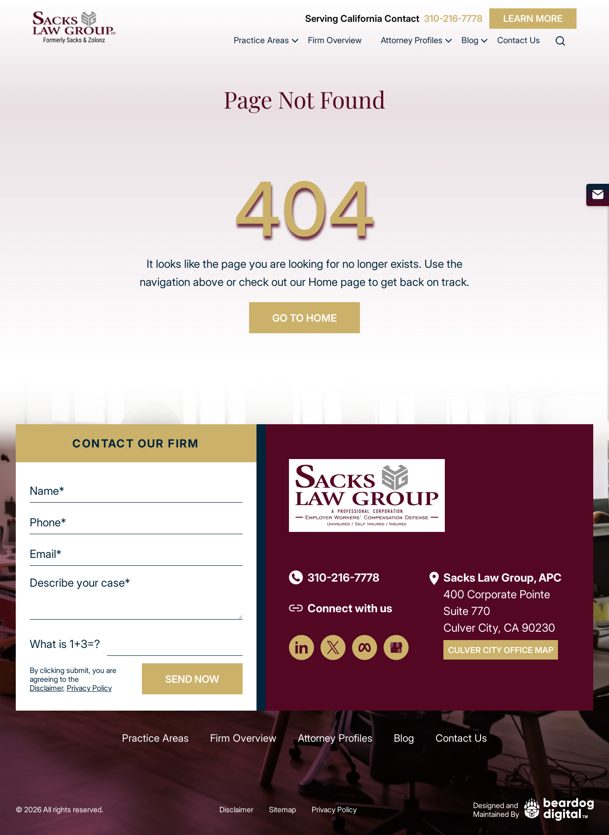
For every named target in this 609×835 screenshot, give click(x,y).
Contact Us (518, 40)
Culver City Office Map (500, 650)
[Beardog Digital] (559, 808)
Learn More (533, 18)
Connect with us (350, 608)
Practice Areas (261, 40)
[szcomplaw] (74, 27)
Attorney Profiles (411, 40)
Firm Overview (335, 40)
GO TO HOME (304, 317)
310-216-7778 (453, 18)
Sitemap (282, 809)
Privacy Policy (89, 687)
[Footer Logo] (367, 494)
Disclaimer (46, 687)
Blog (470, 40)
